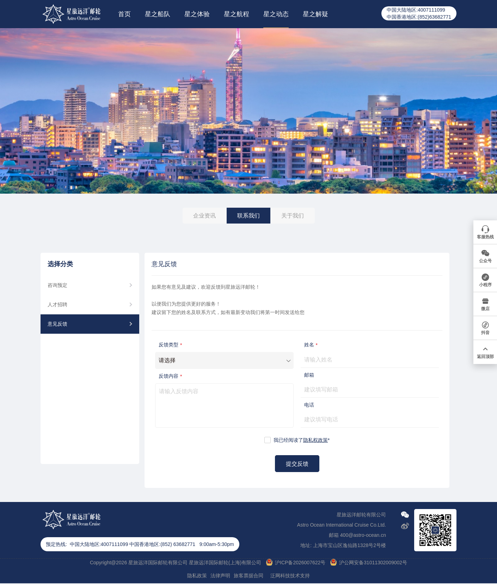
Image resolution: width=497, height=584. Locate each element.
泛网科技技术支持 (290, 575)
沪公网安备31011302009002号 (373, 562)
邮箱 (309, 375)
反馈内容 (171, 376)
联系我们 (248, 216)
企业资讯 (204, 216)
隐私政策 (197, 575)
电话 (309, 405)
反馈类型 (171, 345)
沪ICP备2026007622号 (300, 562)
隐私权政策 (315, 440)
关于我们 (292, 216)
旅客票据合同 (248, 575)
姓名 (311, 345)
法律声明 (220, 575)
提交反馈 (297, 464)
